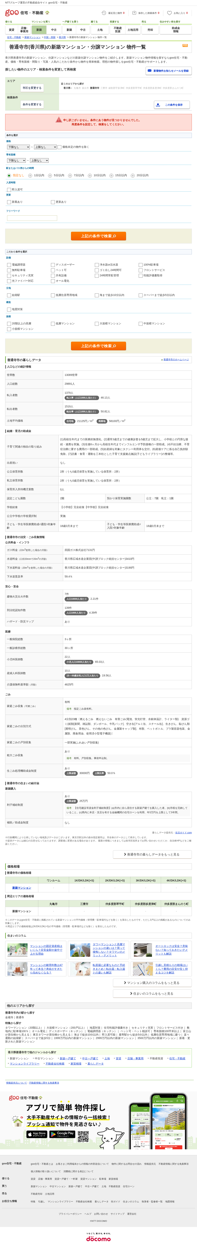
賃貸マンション (88, 1179)
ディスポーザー (65, 264)
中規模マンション (154, 323)
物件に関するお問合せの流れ (127, 1164)
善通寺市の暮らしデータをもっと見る (153, 854)
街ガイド (115, 1201)
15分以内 (121, 175)
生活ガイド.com (183, 832)
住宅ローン (128, 1186)
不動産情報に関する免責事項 (44, 1082)
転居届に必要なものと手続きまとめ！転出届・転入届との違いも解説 (109, 968)
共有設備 (61, 275)
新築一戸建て (68, 1058)
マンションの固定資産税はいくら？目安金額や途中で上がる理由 (46, 949)
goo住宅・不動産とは (42, 1164)
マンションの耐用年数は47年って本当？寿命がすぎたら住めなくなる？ (46, 968)
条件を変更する (32, 104)
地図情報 (169, 1201)
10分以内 (100, 175)
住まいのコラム (131, 1201)
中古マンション (58, 1186)
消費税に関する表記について (78, 1171)
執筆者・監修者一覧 (152, 1201)
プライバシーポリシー (70, 1214)
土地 (107, 1058)
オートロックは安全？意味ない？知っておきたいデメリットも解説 (171, 949)
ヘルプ (87, 1214)
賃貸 (118, 1058)
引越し (41, 1201)
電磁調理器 (18, 264)
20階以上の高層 (21, 323)
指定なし (18, 175)
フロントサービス (154, 270)
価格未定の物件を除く (75, 146)
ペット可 (61, 270)
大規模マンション (110, 323)
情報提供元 (150, 1164)
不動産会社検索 (55, 1063)
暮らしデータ (96, 1063)
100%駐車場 (151, 264)
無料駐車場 (18, 270)
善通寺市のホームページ (176, 359)
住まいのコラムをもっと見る (153, 993)
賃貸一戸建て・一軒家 (66, 1179)
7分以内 (79, 175)
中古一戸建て (90, 1058)
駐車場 (102, 1179)
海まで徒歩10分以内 (112, 295)
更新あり (61, 201)
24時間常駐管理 (109, 275)
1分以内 (39, 175)
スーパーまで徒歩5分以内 (159, 295)
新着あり (17, 201)
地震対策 (17, 309)
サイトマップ (117, 1214)
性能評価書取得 (153, 275)
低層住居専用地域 (66, 295)
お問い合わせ (101, 1214)
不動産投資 (114, 1186)
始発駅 (16, 295)
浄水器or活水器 (109, 264)
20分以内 (143, 175)
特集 (33, 1201)
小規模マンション (22, 328)
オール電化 (62, 280)
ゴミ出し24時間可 (111, 270)
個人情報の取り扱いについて (46, 1171)
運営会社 (131, 1214)
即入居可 (17, 189)
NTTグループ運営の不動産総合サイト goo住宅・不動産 (36, 2)
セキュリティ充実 (22, 275)
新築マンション (39, 1186)
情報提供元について (16, 1082)
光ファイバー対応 (22, 280)
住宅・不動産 (177, 1058)
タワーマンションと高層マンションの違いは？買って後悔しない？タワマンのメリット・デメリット (109, 950)
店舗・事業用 (135, 1058)
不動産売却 (36, 1194)
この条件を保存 (174, 104)
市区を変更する (32, 87)
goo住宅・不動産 (12, 1163)
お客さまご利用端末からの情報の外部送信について (82, 1164)
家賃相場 (76, 1063)
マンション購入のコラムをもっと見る (153, 982)
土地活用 (49, 1194)
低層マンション (65, 323)
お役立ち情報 (9, 1201)
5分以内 (59, 175)
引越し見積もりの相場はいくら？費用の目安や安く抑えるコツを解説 (171, 968)
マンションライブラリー (24, 1063)
